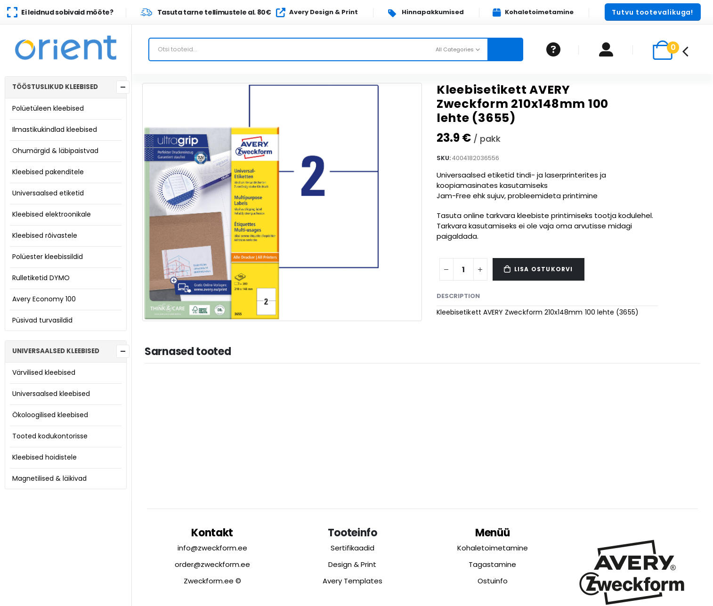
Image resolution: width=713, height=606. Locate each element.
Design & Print (352, 564)
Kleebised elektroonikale (51, 214)
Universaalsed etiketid (48, 193)
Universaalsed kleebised (51, 393)
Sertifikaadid (352, 548)
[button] (653, 12)
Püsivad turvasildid (42, 320)
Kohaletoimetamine (492, 548)
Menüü (492, 532)
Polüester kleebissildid (47, 256)
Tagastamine (492, 564)
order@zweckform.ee (212, 564)
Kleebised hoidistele (44, 457)
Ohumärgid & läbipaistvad (55, 150)
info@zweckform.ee (212, 548)
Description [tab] (458, 295)
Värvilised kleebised (43, 372)
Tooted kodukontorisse (50, 436)
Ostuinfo (493, 581)
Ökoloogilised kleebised (50, 415)
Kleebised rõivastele (44, 235)
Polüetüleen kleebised (48, 108)
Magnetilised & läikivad (49, 478)
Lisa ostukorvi (543, 269)
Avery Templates (352, 581)
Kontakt (212, 532)
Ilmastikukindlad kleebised (54, 129)
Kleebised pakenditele (48, 172)
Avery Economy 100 (44, 299)
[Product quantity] (463, 269)
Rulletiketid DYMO (41, 278)
